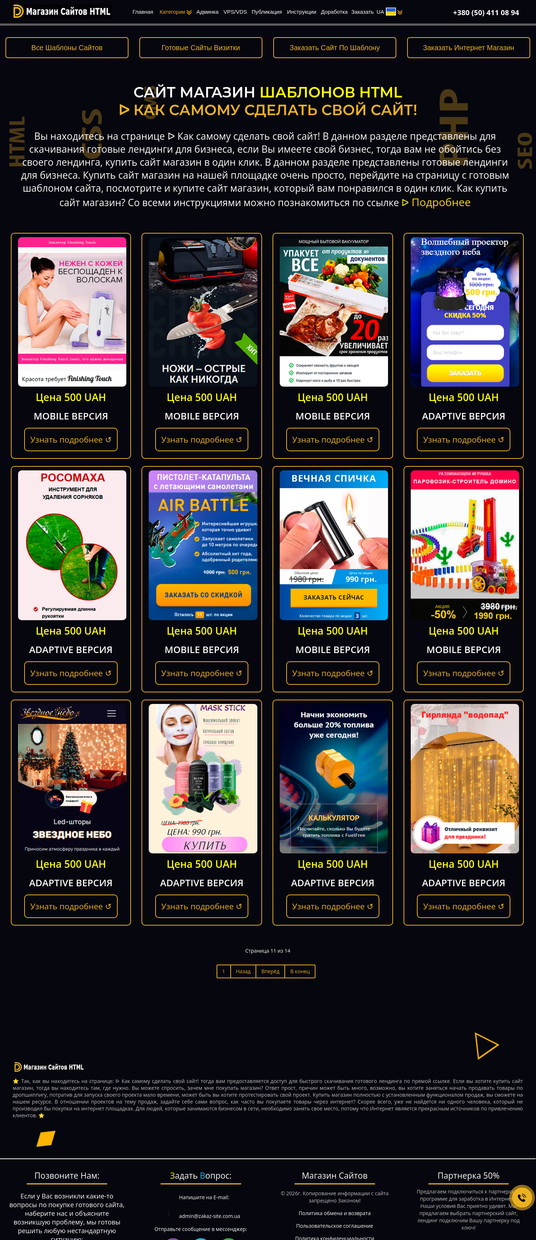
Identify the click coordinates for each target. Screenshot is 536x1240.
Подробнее (441, 202)
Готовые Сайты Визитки (201, 48)
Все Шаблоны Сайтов (67, 48)
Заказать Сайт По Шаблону (334, 48)
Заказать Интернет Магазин (468, 48)
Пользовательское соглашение (334, 1225)
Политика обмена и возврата (335, 1213)
